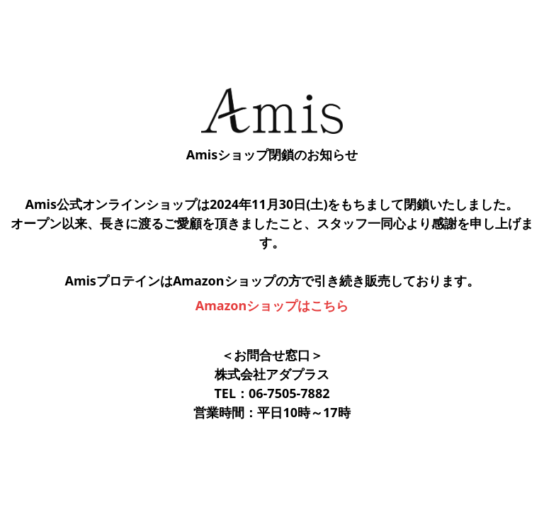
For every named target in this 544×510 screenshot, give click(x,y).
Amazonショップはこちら (272, 305)
